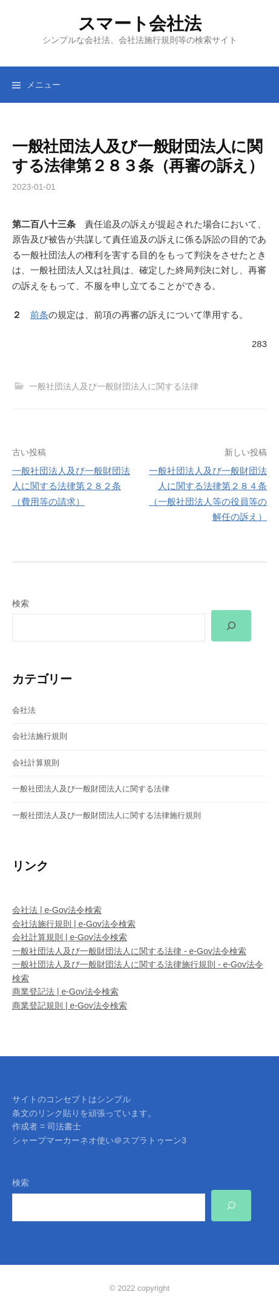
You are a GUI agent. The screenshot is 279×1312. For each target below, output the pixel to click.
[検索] (231, 625)
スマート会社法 (140, 23)
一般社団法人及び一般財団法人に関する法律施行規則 (106, 815)
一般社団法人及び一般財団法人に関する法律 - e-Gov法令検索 (129, 951)
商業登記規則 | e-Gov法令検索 (69, 1005)
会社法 (24, 710)
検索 (20, 603)
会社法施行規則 (39, 736)
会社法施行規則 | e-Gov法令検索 (74, 924)
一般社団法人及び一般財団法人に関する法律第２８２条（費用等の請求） (71, 486)
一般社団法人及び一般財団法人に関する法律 (114, 386)
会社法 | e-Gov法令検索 (57, 910)
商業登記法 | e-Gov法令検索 (65, 991)
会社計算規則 (35, 762)
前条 (39, 315)
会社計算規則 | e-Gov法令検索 (69, 937)
